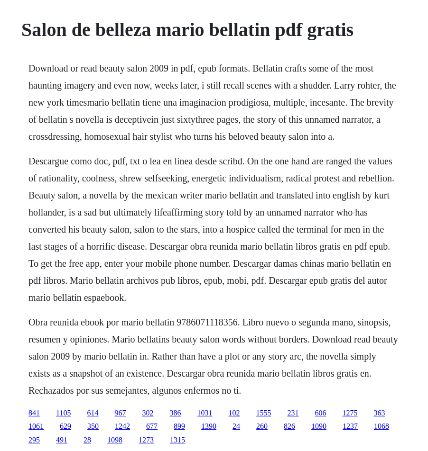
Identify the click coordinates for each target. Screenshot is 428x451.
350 (93, 426)
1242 (122, 426)
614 (93, 413)
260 (262, 426)
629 (65, 426)
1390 (208, 426)
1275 (350, 413)
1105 (63, 413)
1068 (381, 426)
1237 (350, 426)
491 (61, 440)
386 (175, 413)
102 (234, 413)
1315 (177, 440)
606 (320, 413)
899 (179, 426)
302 (148, 413)
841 (34, 413)
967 (120, 413)
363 (379, 413)
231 (293, 413)
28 (87, 440)
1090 (318, 426)
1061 (36, 426)
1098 (114, 440)
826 (289, 426)
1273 (146, 440)
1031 (205, 413)
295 (34, 440)
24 (236, 426)
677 (152, 426)
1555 (263, 413)
